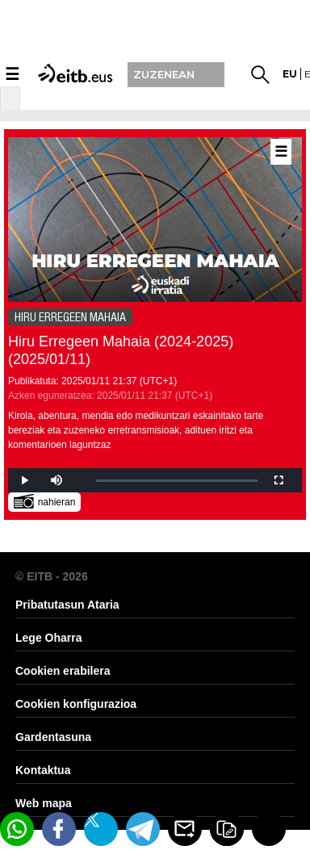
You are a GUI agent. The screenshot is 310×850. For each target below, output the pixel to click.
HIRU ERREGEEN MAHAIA (70, 317)
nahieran (45, 501)
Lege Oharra (48, 637)
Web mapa (43, 803)
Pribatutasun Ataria (67, 604)
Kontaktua (42, 770)
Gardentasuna (53, 737)
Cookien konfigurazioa (75, 703)
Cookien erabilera (63, 670)
